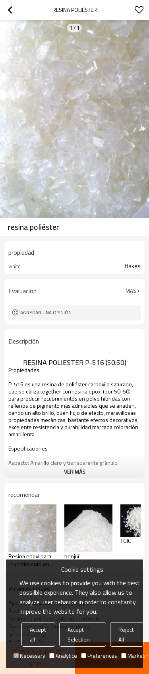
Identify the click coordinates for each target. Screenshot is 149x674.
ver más (74, 472)
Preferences (99, 655)
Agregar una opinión (46, 312)
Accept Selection (79, 634)
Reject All (126, 634)
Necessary (29, 655)
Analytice (63, 655)
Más (131, 291)
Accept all (38, 634)
